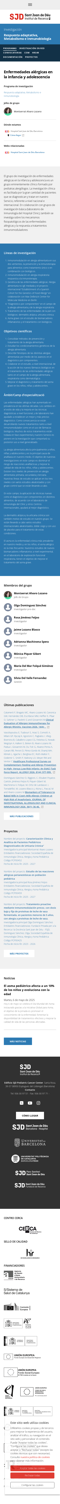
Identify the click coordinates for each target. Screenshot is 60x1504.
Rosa (26, 617)
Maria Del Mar (33, 666)
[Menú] (30, 5)
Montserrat (27, 111)
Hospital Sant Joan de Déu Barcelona (24, 152)
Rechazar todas (32, 1475)
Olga (30, 605)
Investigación (13, 29)
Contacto (30, 1089)
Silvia (30, 678)
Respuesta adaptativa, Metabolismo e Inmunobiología (27, 37)
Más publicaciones (21, 816)
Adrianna (31, 641)
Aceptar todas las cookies (32, 1468)
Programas (10, 48)
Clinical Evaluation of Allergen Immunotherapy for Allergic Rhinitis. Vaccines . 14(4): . (29, 723)
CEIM (27, 52)
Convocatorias (12, 52)
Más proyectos (19, 953)
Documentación (13, 57)
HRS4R (35, 52)
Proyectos (31, 57)
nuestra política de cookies (35, 1457)
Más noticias (18, 1041)
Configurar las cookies (32, 1485)
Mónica (27, 654)
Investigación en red (32, 48)
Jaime (27, 629)
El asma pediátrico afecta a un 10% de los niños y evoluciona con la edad (29, 990)
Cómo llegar (15, 135)
